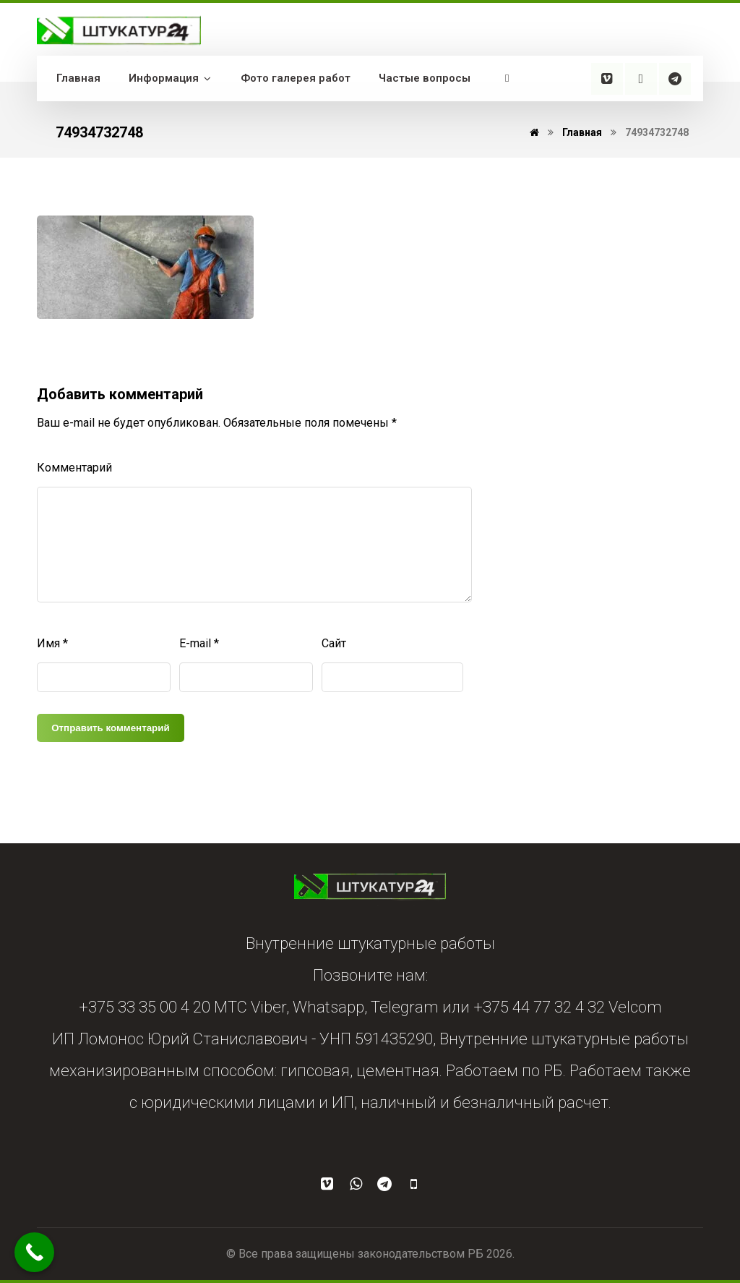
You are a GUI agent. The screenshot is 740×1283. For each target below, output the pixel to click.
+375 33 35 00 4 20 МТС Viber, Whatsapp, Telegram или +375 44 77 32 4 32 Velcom (370, 1007)
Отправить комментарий (110, 728)
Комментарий (74, 467)
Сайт (334, 643)
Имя (52, 643)
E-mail (199, 643)
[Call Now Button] (34, 1252)
